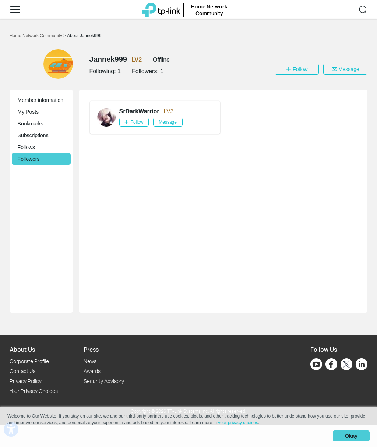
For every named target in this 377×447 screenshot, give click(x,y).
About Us (22, 349)
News (90, 361)
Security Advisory (104, 381)
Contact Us (22, 371)
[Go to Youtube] (316, 364)
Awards (92, 371)
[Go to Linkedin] (361, 364)
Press (91, 349)
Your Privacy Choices (34, 391)
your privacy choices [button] (238, 422)
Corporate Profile (29, 361)
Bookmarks (30, 124)
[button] (15, 9)
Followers (29, 159)
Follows (26, 147)
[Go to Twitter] (346, 365)
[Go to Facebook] (331, 364)
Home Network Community (37, 35)
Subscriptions (33, 135)
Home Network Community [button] (209, 9)
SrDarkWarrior (139, 111)
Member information (41, 100)
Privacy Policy (26, 381)
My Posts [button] (28, 112)
